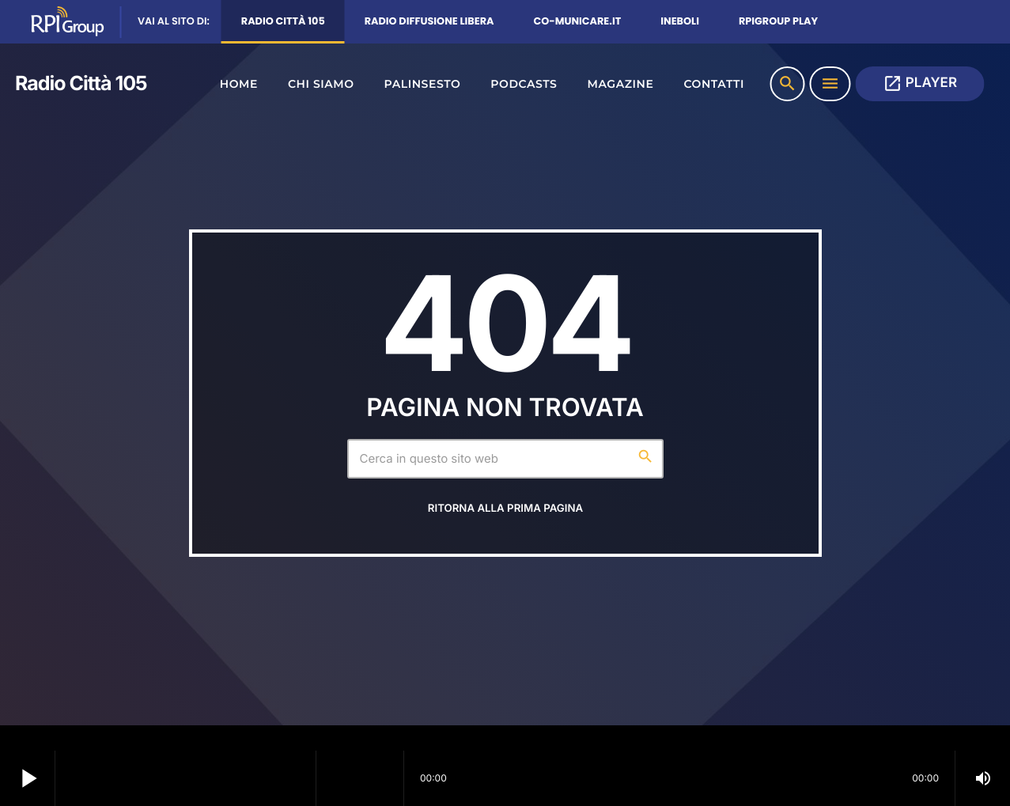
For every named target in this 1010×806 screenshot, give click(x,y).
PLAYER (920, 83)
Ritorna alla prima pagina (505, 508)
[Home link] (75, 84)
